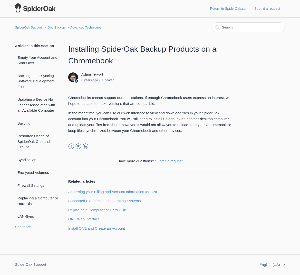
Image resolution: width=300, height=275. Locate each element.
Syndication (27, 160)
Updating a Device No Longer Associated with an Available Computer (36, 104)
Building (24, 123)
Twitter (78, 146)
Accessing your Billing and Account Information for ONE (113, 192)
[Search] (248, 27)
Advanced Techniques (85, 27)
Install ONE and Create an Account (96, 228)
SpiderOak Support (28, 27)
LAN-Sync (26, 216)
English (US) (270, 265)
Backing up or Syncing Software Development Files (36, 81)
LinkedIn (85, 146)
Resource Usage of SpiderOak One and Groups (34, 141)
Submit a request (267, 8)
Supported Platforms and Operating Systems (104, 201)
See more (23, 227)
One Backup (56, 27)
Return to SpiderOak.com (229, 8)
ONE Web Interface (84, 219)
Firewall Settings (31, 185)
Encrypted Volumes (33, 172)
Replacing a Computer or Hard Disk (38, 201)
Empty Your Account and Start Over (37, 60)
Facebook (71, 146)
